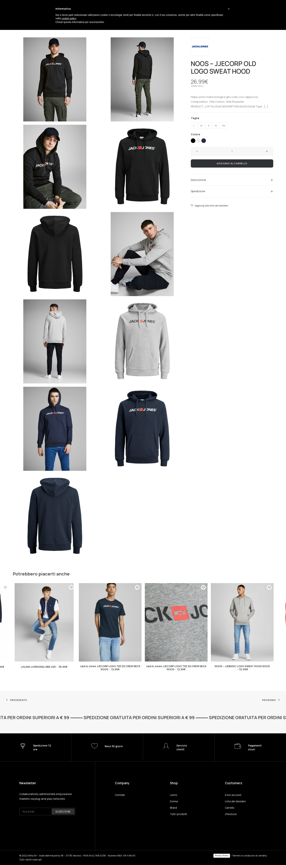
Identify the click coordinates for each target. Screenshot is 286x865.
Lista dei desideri (235, 801)
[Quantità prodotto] (232, 151)
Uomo (173, 795)
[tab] (232, 180)
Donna (174, 801)
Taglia (195, 118)
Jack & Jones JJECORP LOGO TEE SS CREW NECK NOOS (110, 667)
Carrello (229, 807)
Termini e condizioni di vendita (249, 855)
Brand (173, 807)
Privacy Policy (222, 855)
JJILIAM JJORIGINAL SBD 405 (44, 666)
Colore (195, 134)
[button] (229, 9)
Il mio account (233, 795)
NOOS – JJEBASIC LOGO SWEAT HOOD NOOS (242, 667)
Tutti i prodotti (178, 814)
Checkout (231, 814)
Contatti (120, 795)
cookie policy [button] (68, 18)
